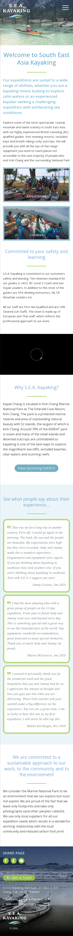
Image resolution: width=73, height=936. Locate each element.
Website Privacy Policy (21, 904)
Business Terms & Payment (24, 899)
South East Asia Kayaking (16, 11)
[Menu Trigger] (65, 7)
